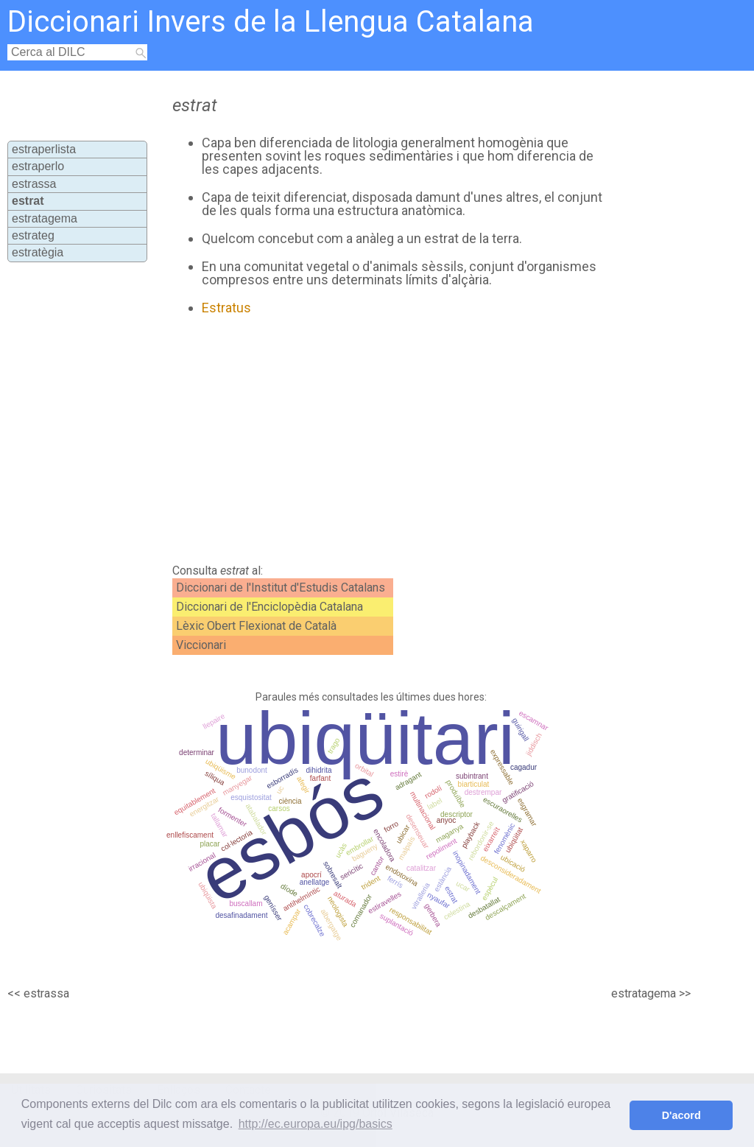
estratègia (37, 252)
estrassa (34, 184)
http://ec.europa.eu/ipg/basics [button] (315, 1124)
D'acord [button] (681, 1115)
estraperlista (44, 149)
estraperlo (38, 166)
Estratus (226, 307)
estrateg (33, 235)
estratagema (44, 218)
